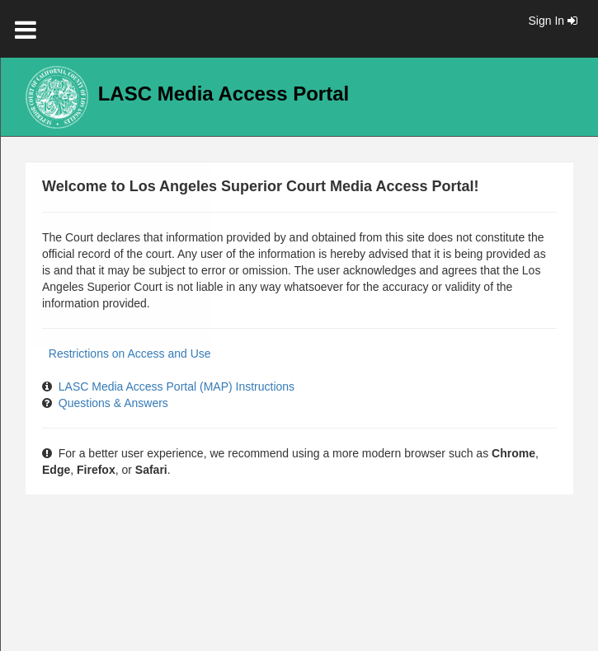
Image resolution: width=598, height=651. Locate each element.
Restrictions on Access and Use (130, 353)
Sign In (553, 20)
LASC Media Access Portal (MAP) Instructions (176, 386)
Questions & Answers (113, 403)
